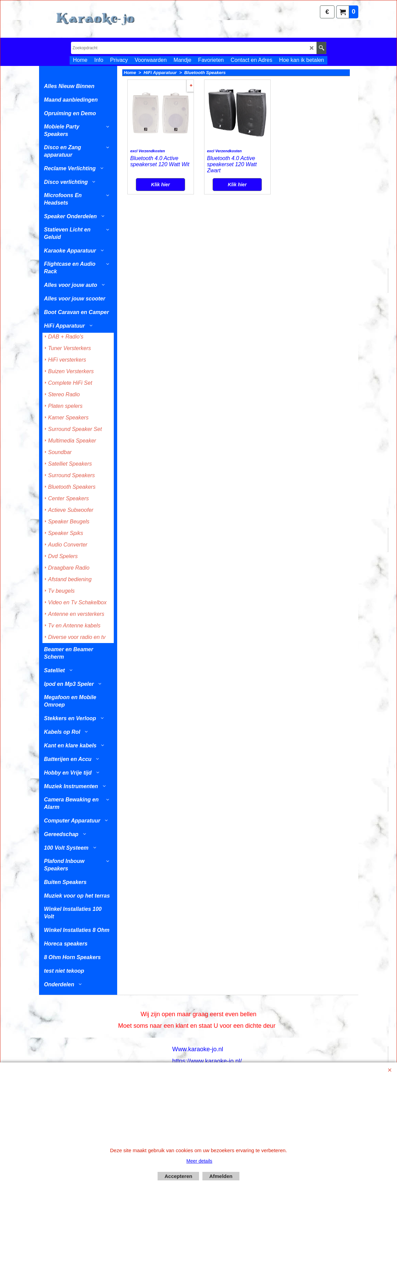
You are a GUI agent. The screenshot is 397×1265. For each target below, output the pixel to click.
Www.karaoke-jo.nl (197, 1049)
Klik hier (160, 206)
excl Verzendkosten (147, 179)
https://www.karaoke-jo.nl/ (207, 1061)
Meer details (199, 1161)
